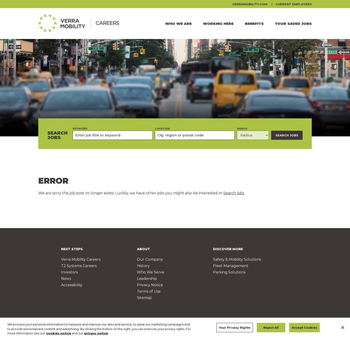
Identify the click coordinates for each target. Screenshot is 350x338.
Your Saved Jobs (293, 23)
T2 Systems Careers (79, 266)
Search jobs (233, 193)
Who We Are (178, 23)
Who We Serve (150, 272)
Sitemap (144, 298)
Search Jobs (286, 135)
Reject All (271, 329)
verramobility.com (249, 4)
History (143, 266)
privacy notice (96, 335)
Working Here (218, 23)
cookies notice (58, 335)
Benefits (254, 23)
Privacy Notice (150, 285)
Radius (242, 128)
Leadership (147, 278)
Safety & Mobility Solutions (237, 259)
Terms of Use (149, 291)
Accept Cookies (304, 329)
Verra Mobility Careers (80, 259)
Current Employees (293, 4)
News (66, 278)
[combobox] (195, 135)
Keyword (80, 128)
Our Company (150, 259)
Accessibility (71, 285)
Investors (69, 272)
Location (162, 128)
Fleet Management (230, 266)
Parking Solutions (229, 272)
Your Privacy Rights (234, 329)
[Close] (343, 329)
